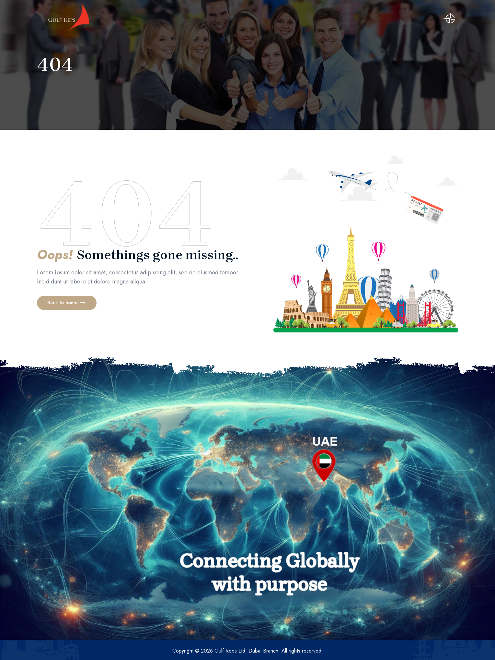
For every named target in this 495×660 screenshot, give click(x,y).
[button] (67, 303)
